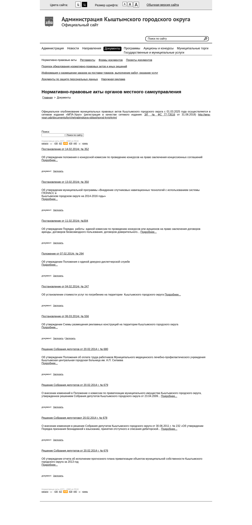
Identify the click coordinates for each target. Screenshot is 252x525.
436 (56, 143)
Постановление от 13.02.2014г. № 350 (65, 182)
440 (75, 143)
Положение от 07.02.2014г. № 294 (63, 253)
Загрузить (58, 171)
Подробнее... (50, 160)
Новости (73, 48)
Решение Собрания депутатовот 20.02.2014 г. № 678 (74, 417)
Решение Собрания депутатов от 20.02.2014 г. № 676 (75, 450)
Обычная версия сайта (163, 5)
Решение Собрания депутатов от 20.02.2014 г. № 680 (75, 349)
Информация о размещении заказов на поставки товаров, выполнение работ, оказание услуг (100, 72)
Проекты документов (139, 60)
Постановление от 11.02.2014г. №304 (65, 220)
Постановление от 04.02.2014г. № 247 (65, 286)
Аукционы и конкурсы (158, 48)
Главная (47, 97)
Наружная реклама (113, 79)
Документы (112, 48)
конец (85, 143)
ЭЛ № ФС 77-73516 (159, 114)
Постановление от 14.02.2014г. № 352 (65, 149)
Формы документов (111, 60)
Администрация (53, 48)
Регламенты (87, 60)
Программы (132, 48)
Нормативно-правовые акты (59, 60)
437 (60, 143)
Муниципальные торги (192, 48)
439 (70, 143)
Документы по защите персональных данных (70, 79)
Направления (91, 48)
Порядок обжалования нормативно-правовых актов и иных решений (84, 66)
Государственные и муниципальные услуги (154, 52)
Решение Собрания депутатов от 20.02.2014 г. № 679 (75, 385)
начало (45, 143)
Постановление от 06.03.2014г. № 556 (65, 316)
